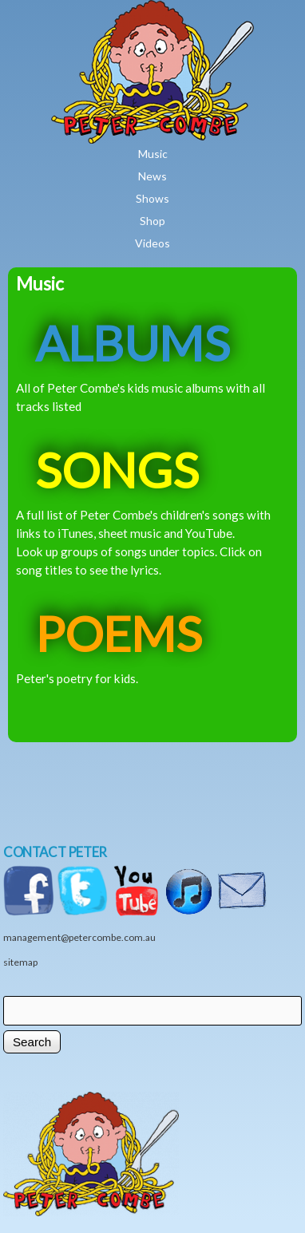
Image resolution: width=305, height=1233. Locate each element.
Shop (152, 220)
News (152, 176)
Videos (152, 243)
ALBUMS (132, 343)
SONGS (117, 470)
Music (153, 153)
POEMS (118, 633)
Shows (152, 198)
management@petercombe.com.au (79, 937)
